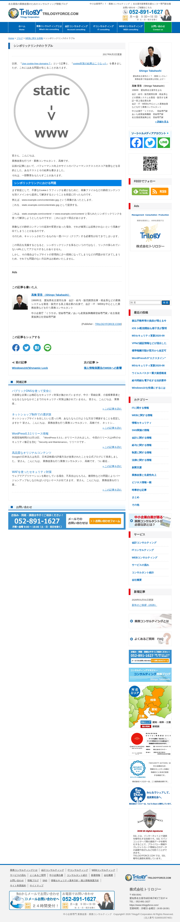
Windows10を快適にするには (148, 387)
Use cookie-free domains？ (36, 63)
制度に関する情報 (142, 452)
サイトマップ (36, 885)
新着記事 (139, 591)
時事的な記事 (139, 490)
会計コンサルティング (76, 28)
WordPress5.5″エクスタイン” (149, 358)
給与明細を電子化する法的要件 (149, 380)
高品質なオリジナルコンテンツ (31, 452)
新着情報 (95, 875)
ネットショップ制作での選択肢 (31, 414)
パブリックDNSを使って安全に (32, 390)
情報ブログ (33, 880)
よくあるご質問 (38, 875)
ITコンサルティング (103, 28)
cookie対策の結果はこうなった (90, 63)
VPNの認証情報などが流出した (149, 343)
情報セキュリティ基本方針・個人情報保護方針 (75, 880)
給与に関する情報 (142, 445)
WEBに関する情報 (142, 415)
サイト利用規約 (18, 885)
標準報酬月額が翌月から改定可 (149, 350)
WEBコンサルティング (130, 28)
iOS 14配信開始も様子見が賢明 (149, 328)
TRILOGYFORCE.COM (108, 324)
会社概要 (137, 579)
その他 (135, 504)
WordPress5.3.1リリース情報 (30, 433)
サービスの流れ (140, 565)
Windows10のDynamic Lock (30, 367)
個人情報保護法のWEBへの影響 (103, 367)
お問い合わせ (158, 28)
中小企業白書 (56, 875)
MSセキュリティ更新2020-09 (148, 335)
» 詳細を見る (162, 121)
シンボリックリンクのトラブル (33, 45)
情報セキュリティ (142, 422)
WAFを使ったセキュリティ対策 (32, 471)
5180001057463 (163, 917)
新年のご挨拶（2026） (144, 605)
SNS (45, 880)
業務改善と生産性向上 (144, 475)
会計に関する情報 (142, 437)
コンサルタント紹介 (143, 572)
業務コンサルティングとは (49, 28)
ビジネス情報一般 (142, 482)
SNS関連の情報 (140, 430)
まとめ (135, 497)
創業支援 (137, 467)
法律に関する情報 (142, 460)
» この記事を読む (112, 408)
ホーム (21, 28)
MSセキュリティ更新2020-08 (148, 365)
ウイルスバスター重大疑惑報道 (149, 373)
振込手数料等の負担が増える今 (149, 320)
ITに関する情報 (140, 407)
